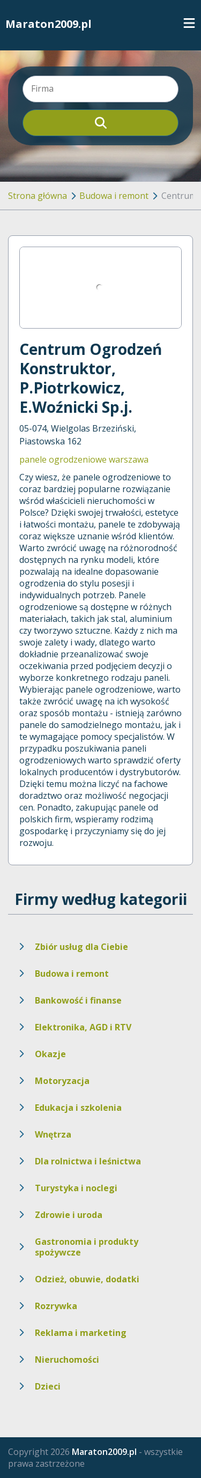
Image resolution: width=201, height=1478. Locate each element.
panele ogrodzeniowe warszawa (83, 459)
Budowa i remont (113, 196)
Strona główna (37, 196)
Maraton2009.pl (48, 24)
